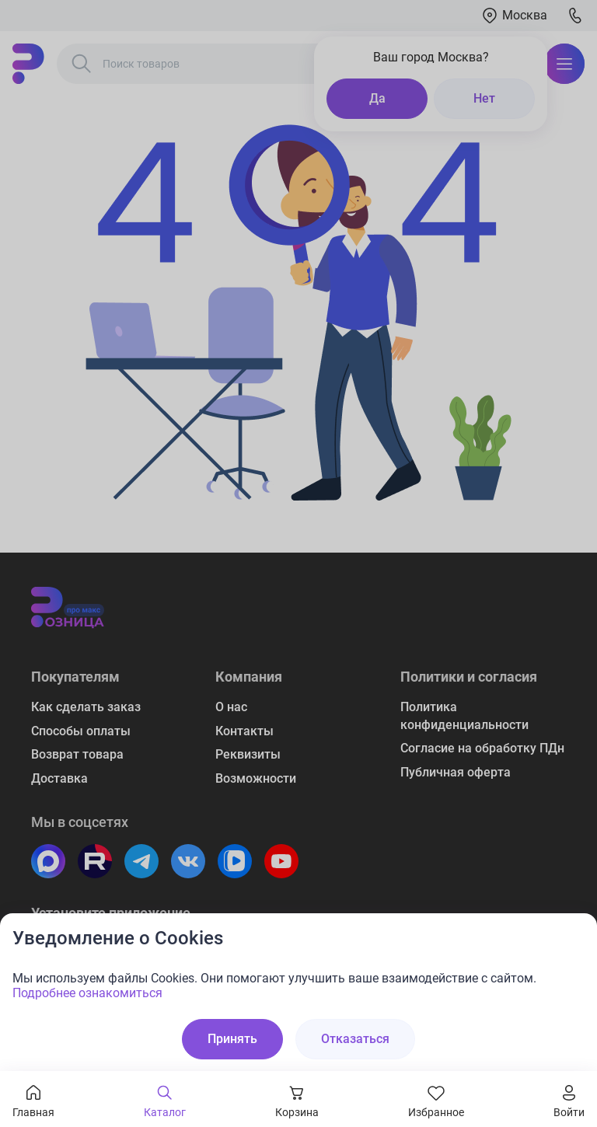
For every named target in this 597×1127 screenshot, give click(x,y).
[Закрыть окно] (575, 935)
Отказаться (355, 1038)
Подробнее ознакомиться (87, 993)
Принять (232, 1038)
